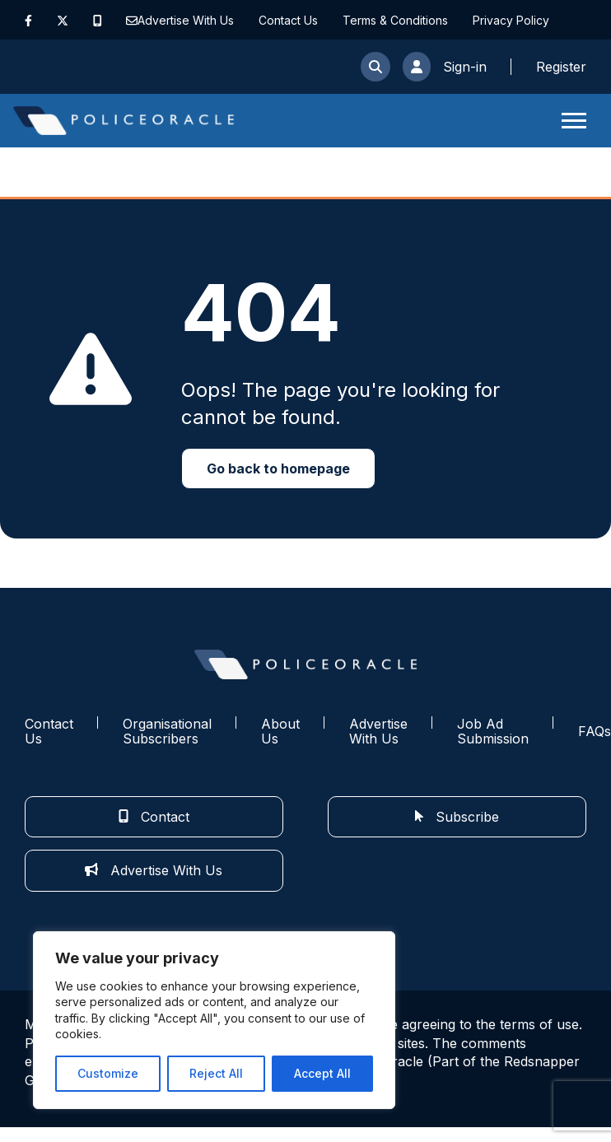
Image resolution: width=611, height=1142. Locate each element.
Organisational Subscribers (167, 731)
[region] (214, 1020)
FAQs (594, 731)
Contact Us (288, 20)
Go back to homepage (278, 468)
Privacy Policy (511, 20)
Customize (107, 1073)
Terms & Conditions (395, 20)
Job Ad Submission (493, 731)
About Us (280, 731)
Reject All (216, 1073)
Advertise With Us (186, 20)
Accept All (322, 1073)
